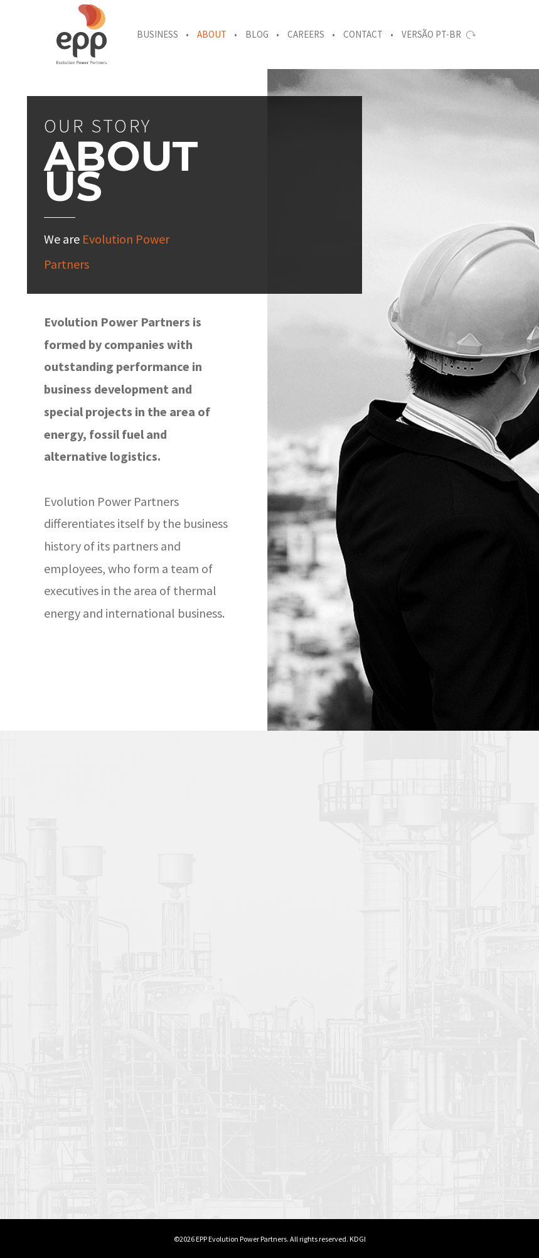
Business (157, 34)
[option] (67, 1142)
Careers (305, 34)
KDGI (358, 1239)
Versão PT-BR (439, 34)
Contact (363, 34)
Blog (257, 34)
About (212, 34)
